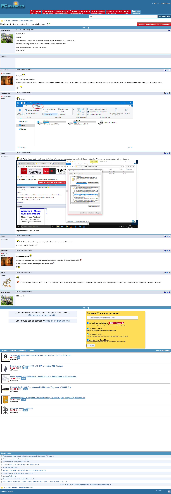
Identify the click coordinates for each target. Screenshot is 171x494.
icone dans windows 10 (11, 467)
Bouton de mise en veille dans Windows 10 (17, 459)
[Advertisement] (85, 434)
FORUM (136, 12)
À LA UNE (36, 12)
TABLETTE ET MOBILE (80, 12)
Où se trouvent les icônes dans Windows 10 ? (18, 473)
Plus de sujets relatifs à (85, 484)
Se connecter (166, 3)
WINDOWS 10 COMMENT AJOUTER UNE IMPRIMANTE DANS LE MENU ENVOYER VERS (35, 482)
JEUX (127, 12)
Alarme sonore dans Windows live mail (16, 462)
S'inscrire (155, 3)
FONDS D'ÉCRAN (114, 12)
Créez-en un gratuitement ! (57, 321)
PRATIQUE (47, 12)
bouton (10, 476)
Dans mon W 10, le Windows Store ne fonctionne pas (21, 464)
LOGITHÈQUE (61, 12)
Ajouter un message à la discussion (154, 24)
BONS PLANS (98, 12)
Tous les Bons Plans (162, 350)
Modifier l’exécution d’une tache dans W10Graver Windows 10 (24, 470)
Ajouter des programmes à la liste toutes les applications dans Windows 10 (28, 456)
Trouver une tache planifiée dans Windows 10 (18, 479)
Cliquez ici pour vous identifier (42, 315)
